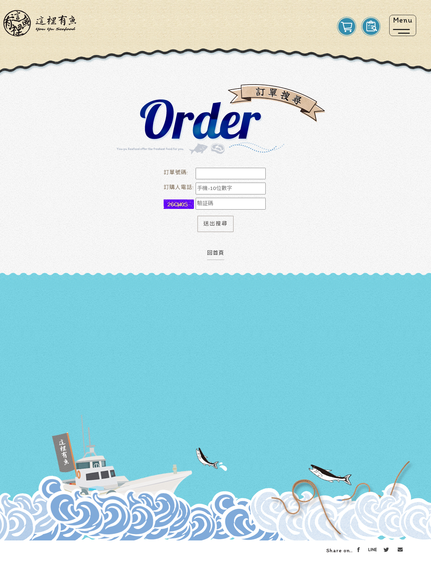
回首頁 (215, 253)
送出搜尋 (215, 223)
